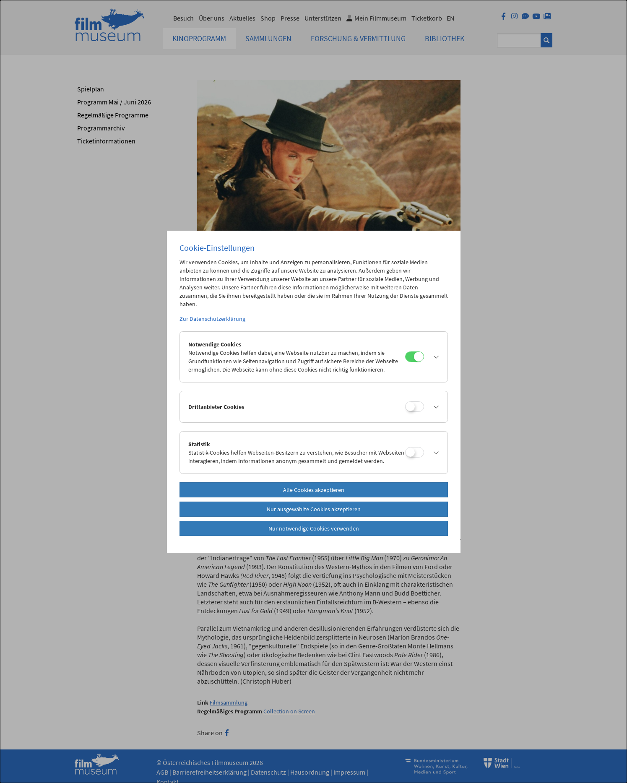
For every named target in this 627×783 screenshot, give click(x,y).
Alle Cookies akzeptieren (313, 490)
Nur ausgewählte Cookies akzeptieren (314, 509)
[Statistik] (414, 452)
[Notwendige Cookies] (414, 356)
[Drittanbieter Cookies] (414, 406)
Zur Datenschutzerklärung (212, 319)
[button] (433, 357)
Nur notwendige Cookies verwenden (313, 528)
